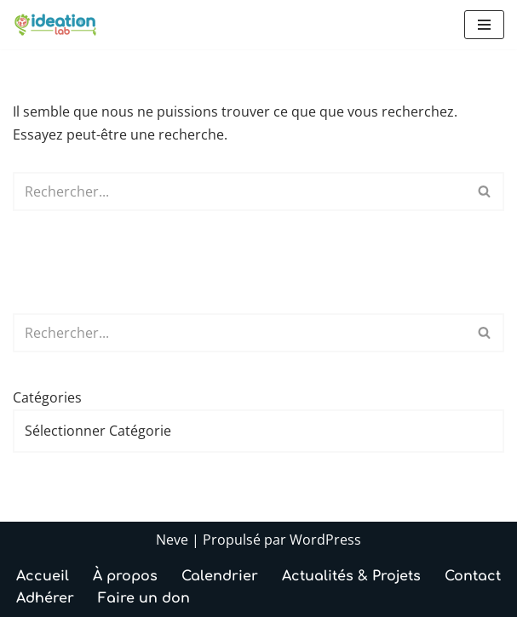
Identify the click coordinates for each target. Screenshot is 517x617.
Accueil (42, 576)
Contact (473, 576)
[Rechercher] (239, 191)
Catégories (47, 397)
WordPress (325, 539)
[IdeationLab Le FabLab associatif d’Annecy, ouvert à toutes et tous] (55, 24)
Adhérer (45, 598)
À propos (125, 576)
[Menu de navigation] (484, 24)
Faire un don (144, 598)
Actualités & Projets (351, 576)
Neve (172, 539)
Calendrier (219, 576)
